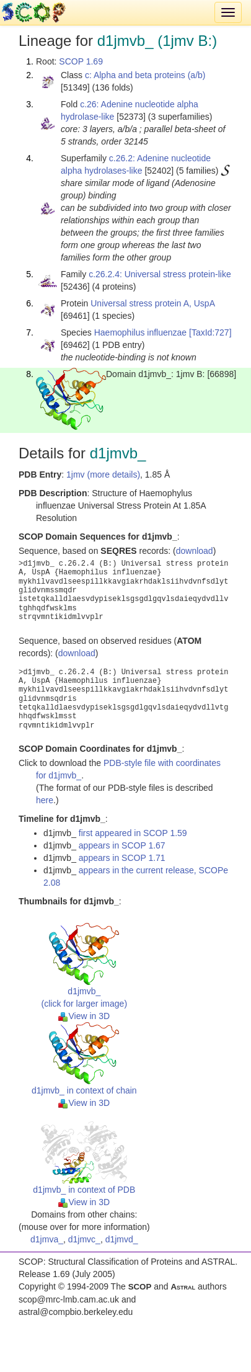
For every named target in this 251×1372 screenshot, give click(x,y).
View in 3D (84, 1016)
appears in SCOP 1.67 (122, 845)
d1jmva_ (46, 1239)
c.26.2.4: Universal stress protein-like (160, 274)
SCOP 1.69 (81, 61)
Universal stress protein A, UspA (152, 303)
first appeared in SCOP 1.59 (133, 833)
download (194, 551)
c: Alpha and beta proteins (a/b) (145, 75)
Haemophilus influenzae (140, 332)
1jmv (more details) (103, 474)
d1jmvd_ (121, 1239)
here (44, 800)
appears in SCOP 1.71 (122, 858)
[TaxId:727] (210, 332)
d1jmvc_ (84, 1239)
